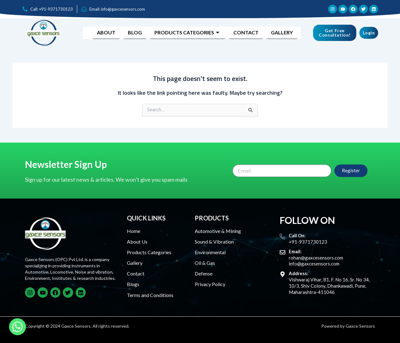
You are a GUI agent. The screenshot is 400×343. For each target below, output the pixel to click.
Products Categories (187, 32)
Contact (245, 32)
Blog (135, 32)
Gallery (282, 32)
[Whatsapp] (17, 326)
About (106, 32)
